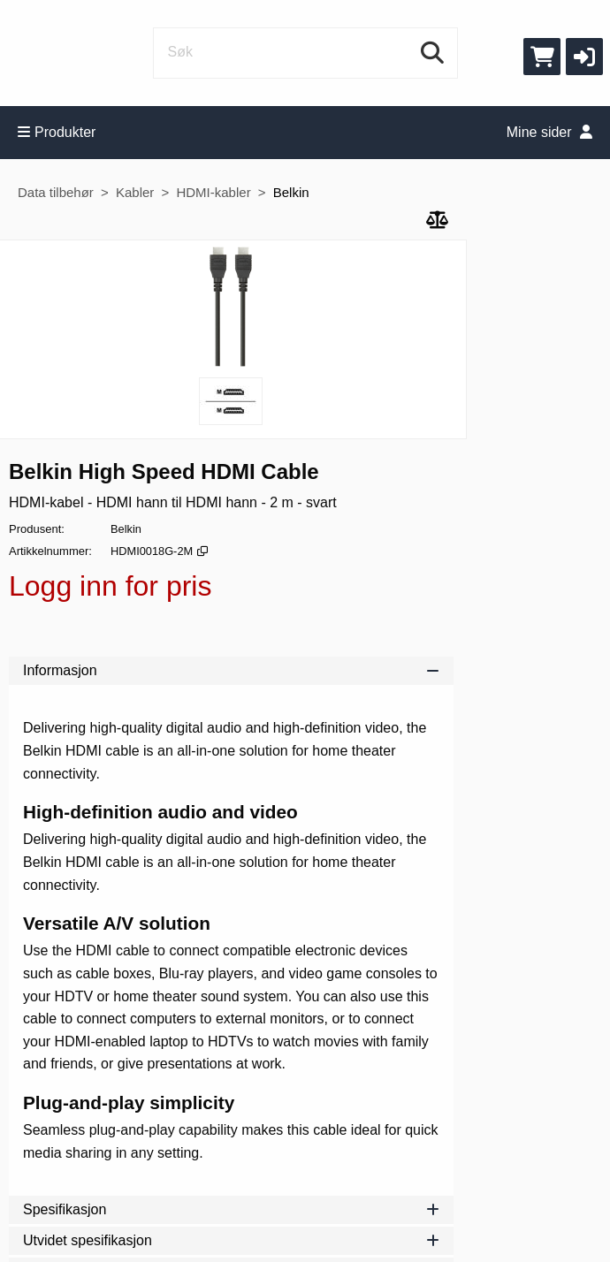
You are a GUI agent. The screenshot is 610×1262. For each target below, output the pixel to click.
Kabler (135, 192)
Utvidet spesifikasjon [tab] (231, 1240)
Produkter (56, 132)
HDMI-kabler (213, 192)
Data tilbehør (56, 192)
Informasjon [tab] (231, 670)
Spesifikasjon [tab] (231, 1209)
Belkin (291, 192)
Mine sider (549, 132)
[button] (584, 56)
